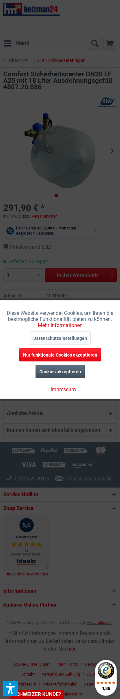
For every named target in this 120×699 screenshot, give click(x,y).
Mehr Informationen (60, 325)
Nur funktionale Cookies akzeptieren (60, 355)
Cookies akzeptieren (60, 371)
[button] (10, 688)
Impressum (60, 389)
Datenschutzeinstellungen (60, 338)
